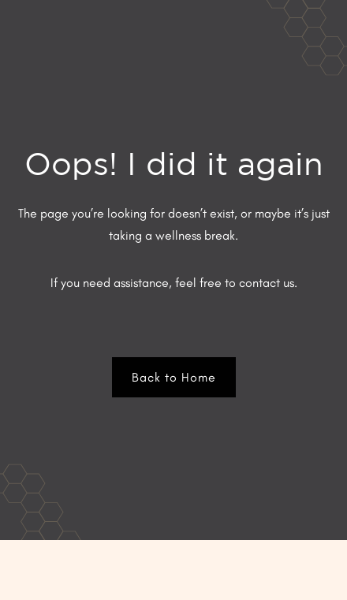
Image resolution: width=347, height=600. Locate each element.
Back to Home (174, 377)
